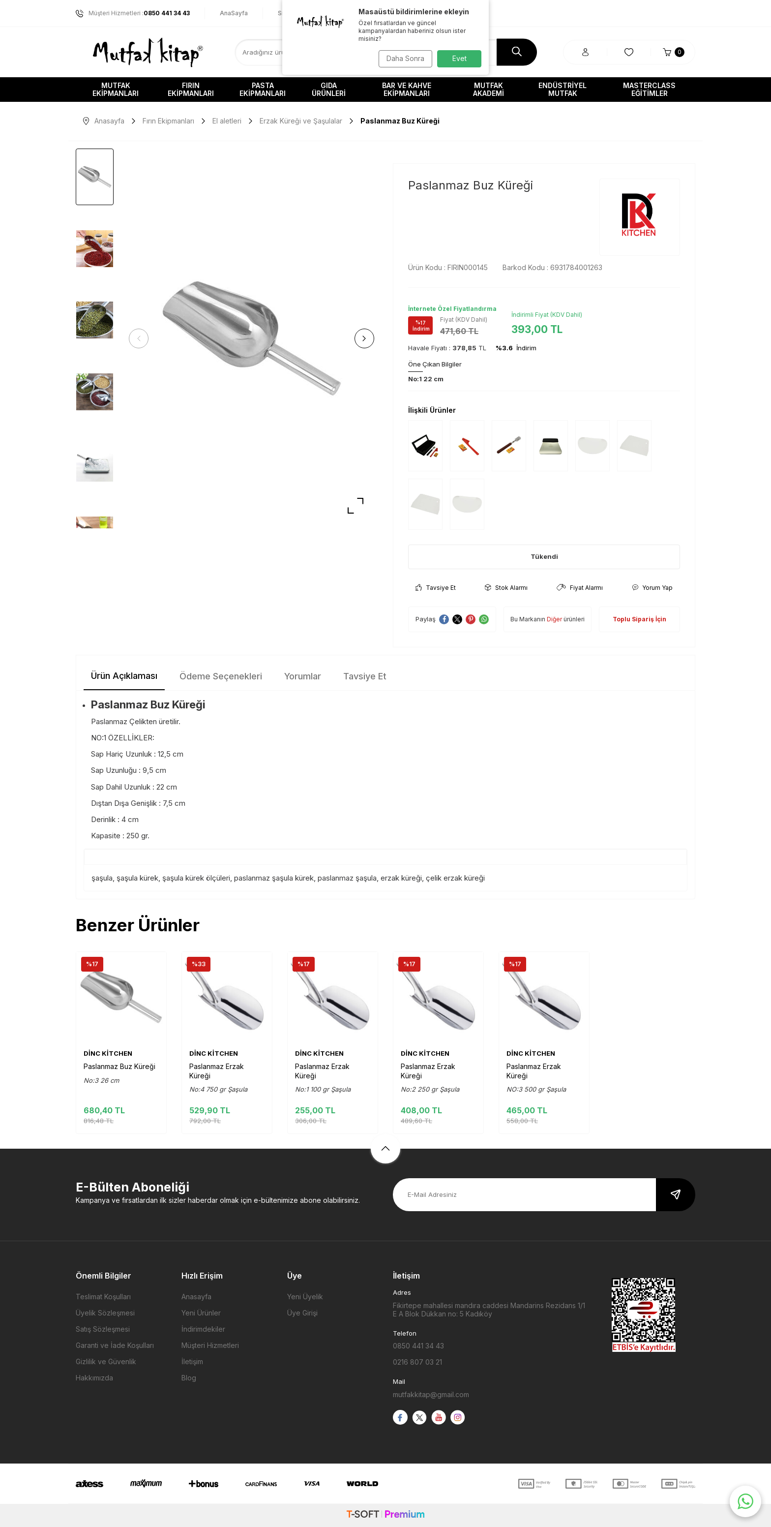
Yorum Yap (652, 587)
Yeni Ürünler (201, 1313)
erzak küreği (401, 878)
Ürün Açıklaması (124, 676)
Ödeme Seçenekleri (220, 676)
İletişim (192, 1361)
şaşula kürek (137, 878)
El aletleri (226, 121)
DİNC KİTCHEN (108, 1053)
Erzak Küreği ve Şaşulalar (301, 121)
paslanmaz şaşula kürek (274, 878)
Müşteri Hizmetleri (210, 1345)
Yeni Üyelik (305, 1296)
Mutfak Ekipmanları (115, 89)
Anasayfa (103, 121)
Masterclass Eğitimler (649, 89)
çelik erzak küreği (455, 878)
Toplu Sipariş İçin (639, 619)
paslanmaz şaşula (347, 878)
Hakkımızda (94, 1378)
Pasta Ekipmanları (262, 89)
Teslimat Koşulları (103, 1296)
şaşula (102, 878)
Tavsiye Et (435, 587)
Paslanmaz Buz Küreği (119, 1066)
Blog (188, 1378)
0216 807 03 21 (417, 1362)
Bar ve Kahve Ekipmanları (406, 89)
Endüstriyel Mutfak (562, 89)
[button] (142, 338)
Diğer (554, 619)
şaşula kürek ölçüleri (196, 878)
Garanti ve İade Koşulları (115, 1345)
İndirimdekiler (203, 1329)
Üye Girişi (302, 1313)
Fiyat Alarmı (580, 587)
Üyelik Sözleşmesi (105, 1313)
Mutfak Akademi (488, 89)
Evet (459, 58)
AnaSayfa (234, 13)
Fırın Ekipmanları (191, 89)
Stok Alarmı (506, 587)
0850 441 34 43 (418, 1346)
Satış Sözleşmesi (103, 1329)
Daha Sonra (403, 58)
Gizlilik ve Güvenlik (106, 1361)
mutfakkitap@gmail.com (431, 1394)
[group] (251, 339)
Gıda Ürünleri (329, 89)
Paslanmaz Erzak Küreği (216, 1070)
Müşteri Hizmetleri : (133, 13)
